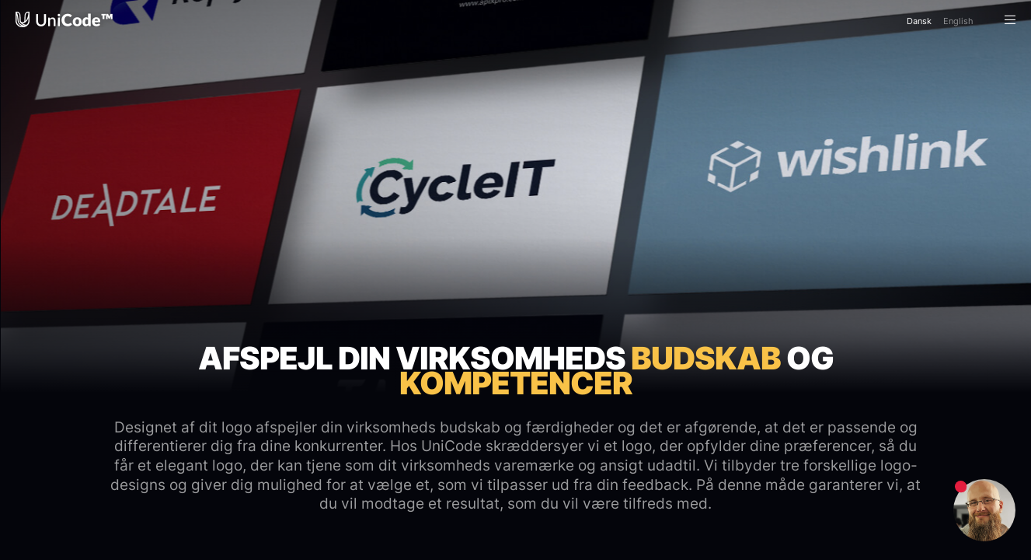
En (958, 21)
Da (919, 21)
